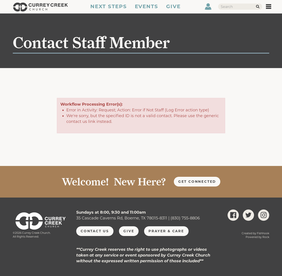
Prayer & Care (166, 231)
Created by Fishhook (255, 233)
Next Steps (108, 9)
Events (146, 9)
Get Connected (197, 181)
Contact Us (95, 231)
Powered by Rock (257, 237)
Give (173, 9)
